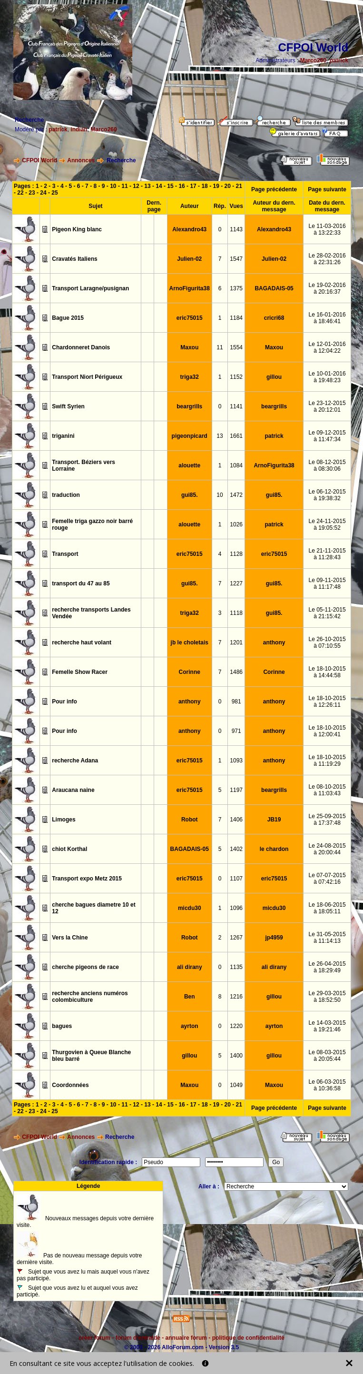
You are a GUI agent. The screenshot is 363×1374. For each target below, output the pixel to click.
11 (124, 186)
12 (136, 186)
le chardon (274, 849)
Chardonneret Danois (81, 347)
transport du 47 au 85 (80, 583)
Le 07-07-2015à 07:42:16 (326, 878)
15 (170, 186)
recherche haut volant (81, 642)
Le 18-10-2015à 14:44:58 (326, 672)
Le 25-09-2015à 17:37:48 (326, 819)
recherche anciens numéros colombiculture (90, 996)
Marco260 (313, 60)
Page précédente (274, 189)
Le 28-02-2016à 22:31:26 (326, 259)
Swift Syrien (68, 406)
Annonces (81, 160)
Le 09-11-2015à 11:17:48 (326, 583)
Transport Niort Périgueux (87, 377)
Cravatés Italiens (74, 259)
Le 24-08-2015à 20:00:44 (326, 849)
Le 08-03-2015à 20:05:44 (326, 1055)
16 (181, 186)
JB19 (274, 819)
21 (239, 186)
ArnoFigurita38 (189, 288)
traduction (66, 495)
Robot (189, 819)
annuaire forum (186, 1337)
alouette (189, 465)
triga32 (189, 377)
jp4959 (274, 937)
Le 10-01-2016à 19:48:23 (326, 377)
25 (54, 192)
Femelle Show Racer (80, 672)
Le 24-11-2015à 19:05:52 (326, 524)
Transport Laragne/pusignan (90, 288)
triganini (63, 436)
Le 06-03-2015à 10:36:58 (326, 1085)
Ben (189, 996)
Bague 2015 (68, 318)
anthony (274, 642)
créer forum (94, 1337)
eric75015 (190, 318)
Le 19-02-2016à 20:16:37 (326, 288)
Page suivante (327, 189)
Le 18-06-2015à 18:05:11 (326, 908)
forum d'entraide (138, 1337)
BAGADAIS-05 (274, 288)
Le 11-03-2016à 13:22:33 (326, 229)
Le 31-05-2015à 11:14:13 (326, 937)
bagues (62, 1026)
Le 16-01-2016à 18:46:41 (326, 318)
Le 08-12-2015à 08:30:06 (326, 465)
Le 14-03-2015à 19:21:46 (326, 1026)
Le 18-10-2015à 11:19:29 (326, 760)
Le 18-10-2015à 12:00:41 (326, 731)
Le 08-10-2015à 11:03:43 (326, 790)
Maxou (189, 347)
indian (78, 129)
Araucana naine (73, 790)
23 (32, 192)
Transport (65, 554)
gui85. (189, 495)
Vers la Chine (70, 937)
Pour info (64, 701)
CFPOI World (39, 160)
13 (147, 186)
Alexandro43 (189, 229)
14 (159, 186)
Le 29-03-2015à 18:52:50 (326, 996)
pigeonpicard (189, 436)
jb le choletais (189, 642)
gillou (274, 377)
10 (113, 186)
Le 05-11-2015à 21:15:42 (326, 613)
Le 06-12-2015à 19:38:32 (326, 495)
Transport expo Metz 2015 (87, 878)
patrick (339, 60)
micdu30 (189, 908)
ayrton (189, 1026)
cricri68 (274, 318)
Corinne (189, 672)
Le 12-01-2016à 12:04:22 (326, 347)
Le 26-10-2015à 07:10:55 (326, 642)
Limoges (63, 819)
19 (216, 186)
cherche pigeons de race (85, 967)
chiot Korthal (69, 849)
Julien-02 (189, 259)
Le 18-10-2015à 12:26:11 (326, 701)
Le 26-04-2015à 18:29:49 (326, 967)
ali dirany (189, 967)
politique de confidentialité (248, 1337)
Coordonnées (70, 1085)
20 (228, 186)
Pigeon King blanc (77, 229)
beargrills (189, 406)
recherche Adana (75, 760)
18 (204, 186)
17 (193, 186)
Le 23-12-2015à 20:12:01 (326, 406)
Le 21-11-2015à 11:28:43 (326, 554)
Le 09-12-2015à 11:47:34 (326, 436)
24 (43, 192)
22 (20, 192)
